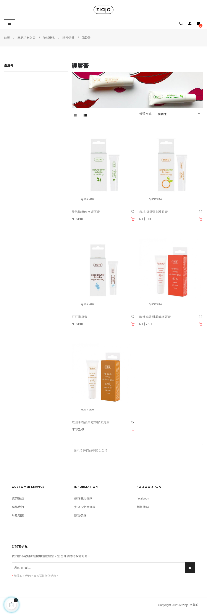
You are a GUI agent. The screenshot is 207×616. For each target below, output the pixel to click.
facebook (143, 498)
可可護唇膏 (79, 317)
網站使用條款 (83, 498)
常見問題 (18, 515)
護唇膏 (8, 65)
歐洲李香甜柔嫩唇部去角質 (91, 422)
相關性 (180, 114)
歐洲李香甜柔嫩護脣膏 (155, 317)
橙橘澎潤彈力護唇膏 (153, 212)
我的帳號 (18, 498)
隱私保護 (80, 515)
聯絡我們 (18, 507)
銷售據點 (143, 507)
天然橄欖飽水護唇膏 (86, 212)
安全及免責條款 (84, 507)
